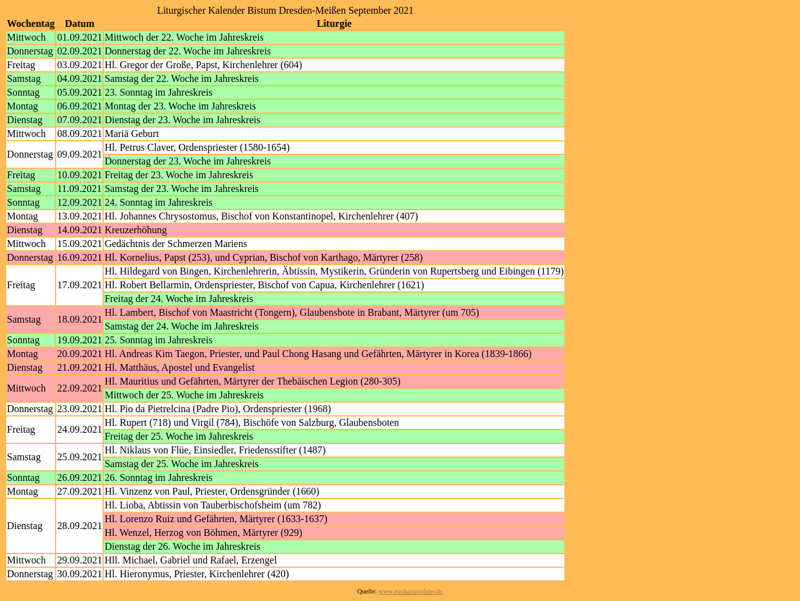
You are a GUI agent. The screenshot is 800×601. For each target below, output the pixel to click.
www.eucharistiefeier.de (411, 591)
